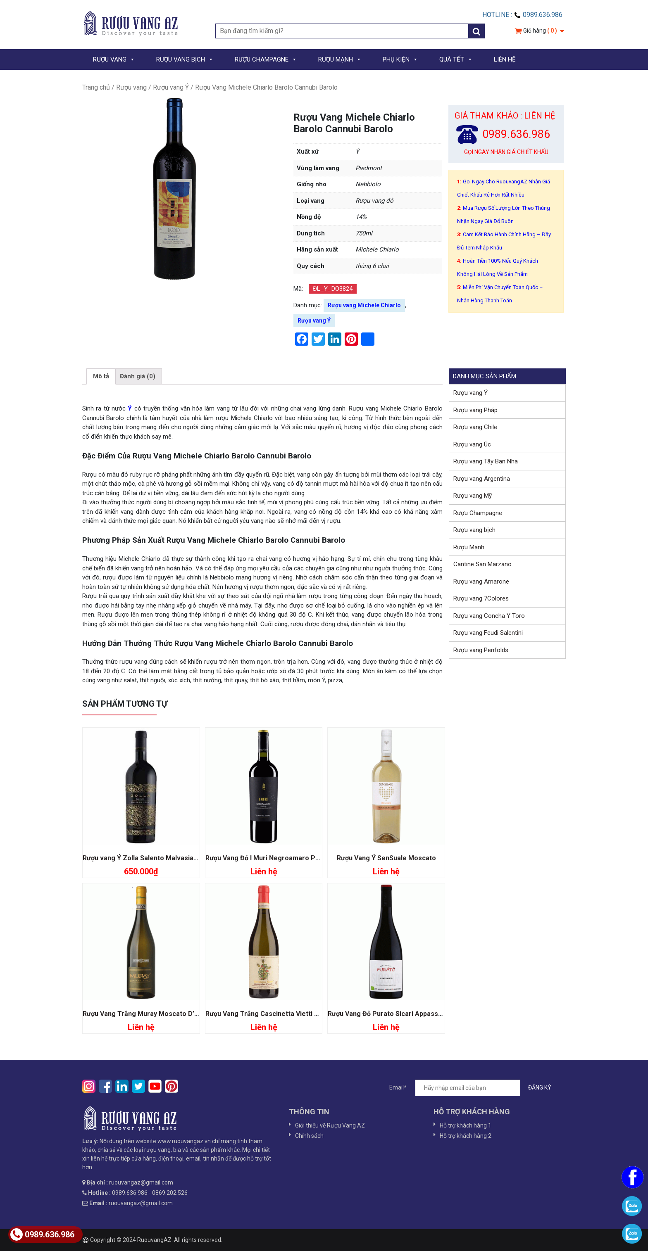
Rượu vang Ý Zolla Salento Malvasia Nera (146, 858)
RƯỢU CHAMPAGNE (266, 59)
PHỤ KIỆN (400, 59)
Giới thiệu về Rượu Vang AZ (330, 1125)
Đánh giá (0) (137, 376)
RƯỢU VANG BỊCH (185, 59)
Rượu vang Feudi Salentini (488, 632)
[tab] (101, 376)
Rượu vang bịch (474, 530)
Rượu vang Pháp (475, 410)
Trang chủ (96, 87)
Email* (474, 1088)
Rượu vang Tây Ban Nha (485, 461)
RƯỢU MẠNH (340, 59)
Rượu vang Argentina (481, 478)
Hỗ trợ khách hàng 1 (465, 1125)
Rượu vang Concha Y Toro (489, 616)
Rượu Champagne (477, 513)
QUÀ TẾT (456, 59)
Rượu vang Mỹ (472, 495)
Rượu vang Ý (171, 87)
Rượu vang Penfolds (480, 650)
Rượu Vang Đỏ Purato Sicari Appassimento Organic (407, 1014)
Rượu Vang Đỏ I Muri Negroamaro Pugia (267, 858)
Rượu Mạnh (468, 547)
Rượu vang (131, 87)
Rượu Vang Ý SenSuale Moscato (386, 858)
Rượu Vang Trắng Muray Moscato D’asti (144, 1014)
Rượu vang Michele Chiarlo (364, 305)
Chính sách (309, 1135)
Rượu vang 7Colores (481, 598)
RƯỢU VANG (114, 59)
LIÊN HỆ (505, 59)
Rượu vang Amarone (481, 581)
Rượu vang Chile (475, 427)
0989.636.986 (42, 1234)
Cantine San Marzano (482, 564)
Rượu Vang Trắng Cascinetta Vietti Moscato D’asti (283, 1014)
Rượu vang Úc (472, 444)
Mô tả (101, 376)
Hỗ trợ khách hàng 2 (465, 1135)
